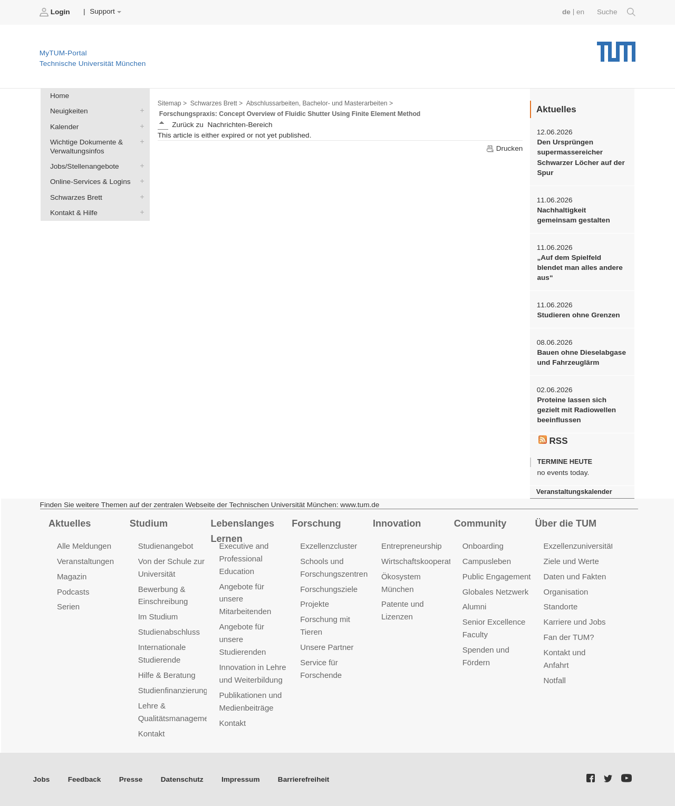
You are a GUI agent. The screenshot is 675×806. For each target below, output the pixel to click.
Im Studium (158, 616)
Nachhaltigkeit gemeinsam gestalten (573, 215)
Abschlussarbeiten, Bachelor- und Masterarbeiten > (319, 103)
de (566, 12)
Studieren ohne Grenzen (578, 315)
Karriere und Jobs (575, 621)
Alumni (474, 606)
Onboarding (483, 545)
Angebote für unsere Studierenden (242, 639)
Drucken (504, 148)
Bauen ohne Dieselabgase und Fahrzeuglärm (581, 357)
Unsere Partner (326, 647)
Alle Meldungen (84, 545)
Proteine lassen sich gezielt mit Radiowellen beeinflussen (576, 410)
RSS (553, 440)
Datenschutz (182, 779)
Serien (68, 606)
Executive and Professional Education (243, 558)
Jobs (41, 779)
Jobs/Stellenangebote (140, 166)
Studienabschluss (169, 631)
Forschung (316, 523)
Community (480, 523)
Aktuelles (70, 523)
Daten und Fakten (575, 576)
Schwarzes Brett (140, 196)
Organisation (566, 591)
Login (56, 12)
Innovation (397, 523)
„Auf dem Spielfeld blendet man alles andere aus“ (579, 268)
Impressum (240, 779)
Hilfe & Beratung (167, 675)
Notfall (555, 680)
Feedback (84, 779)
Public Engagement (496, 576)
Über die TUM (566, 523)
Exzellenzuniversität (578, 545)
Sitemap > (172, 103)
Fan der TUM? (569, 637)
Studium (149, 523)
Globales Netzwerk (495, 591)
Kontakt (151, 733)
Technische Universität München (616, 48)
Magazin (72, 576)
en (580, 12)
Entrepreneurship (411, 545)
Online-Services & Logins (140, 181)
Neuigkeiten (140, 111)
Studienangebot (166, 545)
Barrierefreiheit (303, 779)
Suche (616, 12)
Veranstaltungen (85, 561)
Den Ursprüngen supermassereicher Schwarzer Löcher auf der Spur (580, 157)
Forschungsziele (329, 588)
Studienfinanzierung (173, 690)
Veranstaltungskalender (574, 492)
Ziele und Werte (571, 561)
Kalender (140, 126)
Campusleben (486, 561)
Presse (131, 779)
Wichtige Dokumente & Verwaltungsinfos (140, 141)
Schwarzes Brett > (216, 103)
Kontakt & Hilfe (140, 212)
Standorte (561, 606)
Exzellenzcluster (328, 545)
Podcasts (73, 591)
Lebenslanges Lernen (242, 531)
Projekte (314, 603)
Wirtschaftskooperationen (425, 561)
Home (59, 96)
